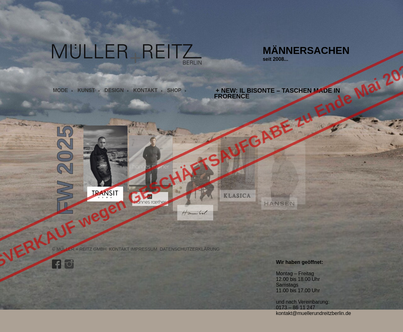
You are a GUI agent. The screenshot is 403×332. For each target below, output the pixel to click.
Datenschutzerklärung (189, 249)
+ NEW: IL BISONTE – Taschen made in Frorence (277, 93)
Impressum (144, 249)
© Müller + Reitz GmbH (79, 249)
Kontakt (119, 249)
